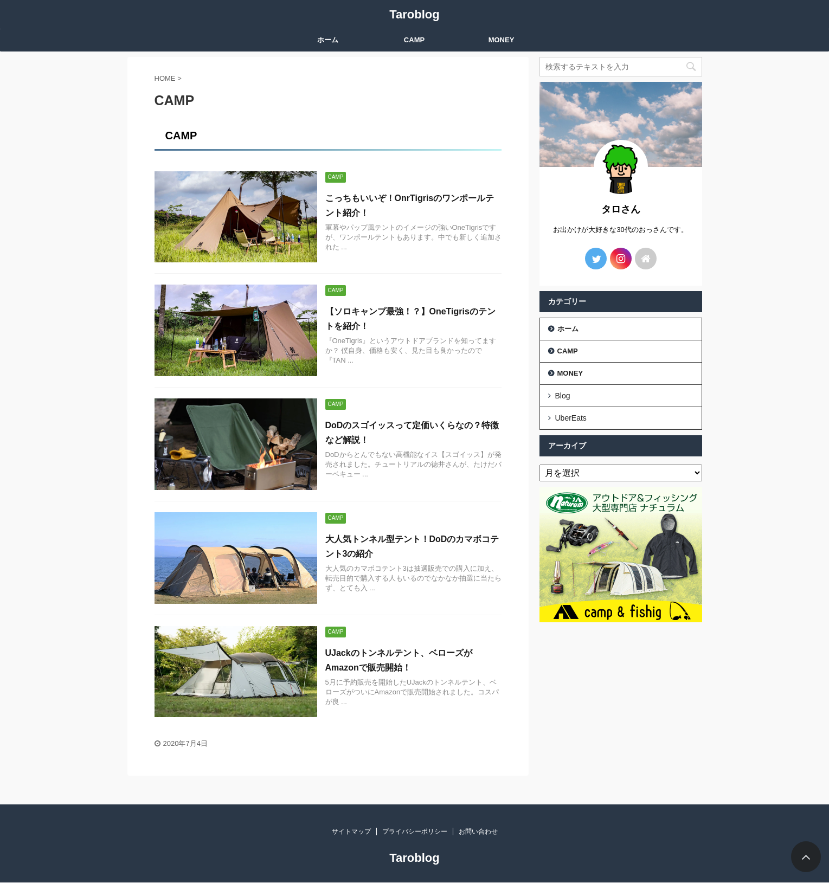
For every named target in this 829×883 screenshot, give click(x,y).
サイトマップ (351, 831)
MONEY (502, 40)
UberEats (571, 418)
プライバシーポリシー (414, 831)
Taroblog (414, 14)
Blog (562, 395)
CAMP (414, 40)
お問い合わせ (478, 831)
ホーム (327, 40)
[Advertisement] (620, 695)
